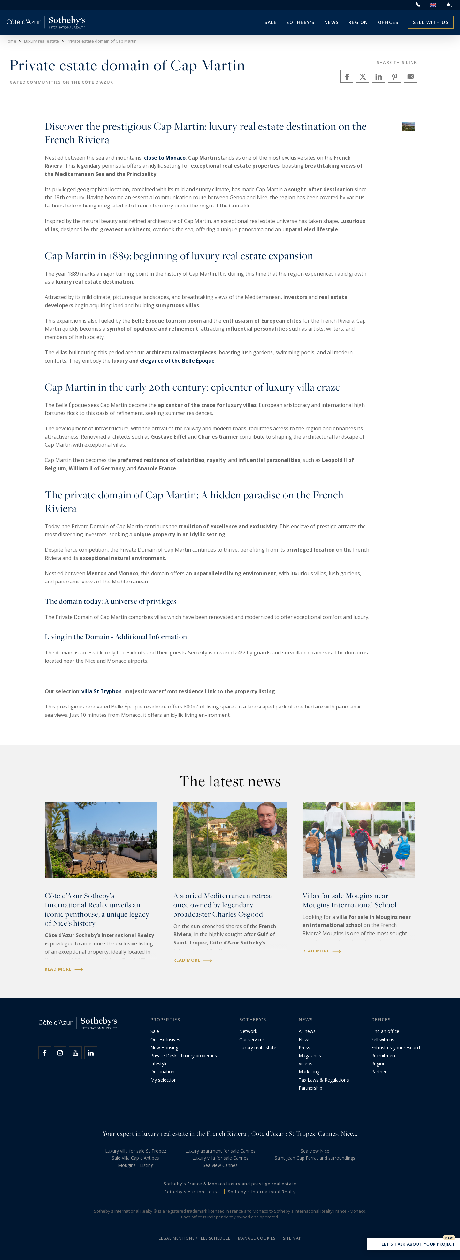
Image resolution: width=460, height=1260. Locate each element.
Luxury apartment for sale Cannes (220, 1151)
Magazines (310, 1056)
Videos (305, 1063)
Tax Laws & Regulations (324, 1080)
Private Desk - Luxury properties (183, 1056)
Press (304, 1048)
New (449, 1237)
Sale (270, 22)
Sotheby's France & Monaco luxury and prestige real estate (230, 1183)
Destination (162, 1071)
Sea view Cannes (220, 1165)
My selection (163, 1080)
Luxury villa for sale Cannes (220, 1158)
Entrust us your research (396, 1048)
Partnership (310, 1088)
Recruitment (383, 1056)
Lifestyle (159, 1063)
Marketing (309, 1071)
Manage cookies (256, 1238)
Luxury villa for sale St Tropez (135, 1151)
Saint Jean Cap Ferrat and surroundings (315, 1158)
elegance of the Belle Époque (177, 360)
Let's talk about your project (413, 1244)
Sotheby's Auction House (192, 1191)
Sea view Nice (315, 1151)
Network (248, 1031)
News (304, 1040)
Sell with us (430, 22)
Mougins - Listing (135, 1165)
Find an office (385, 1031)
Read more (64, 969)
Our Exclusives (165, 1040)
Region (358, 22)
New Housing (164, 1048)
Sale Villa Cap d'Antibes (135, 1158)
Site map (292, 1238)
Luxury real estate (257, 1048)
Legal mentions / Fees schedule (194, 1238)
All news (307, 1031)
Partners (380, 1071)
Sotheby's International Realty (262, 1191)
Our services (252, 1040)
